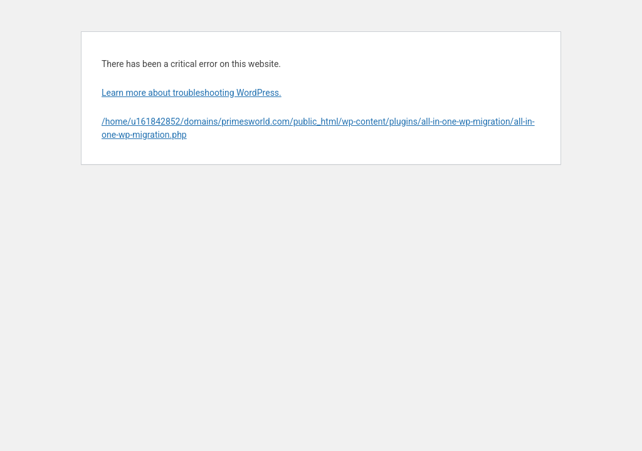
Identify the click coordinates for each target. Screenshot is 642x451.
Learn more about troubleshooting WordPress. (192, 93)
